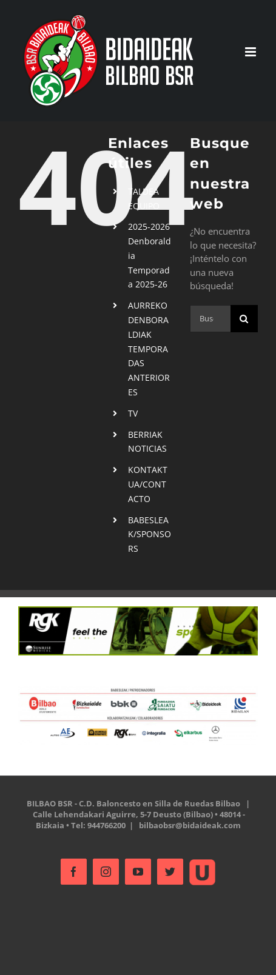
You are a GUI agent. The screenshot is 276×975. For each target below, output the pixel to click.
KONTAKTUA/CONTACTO (147, 484)
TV (133, 413)
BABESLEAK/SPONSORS (149, 534)
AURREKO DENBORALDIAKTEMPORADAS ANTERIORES (149, 349)
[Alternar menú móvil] (251, 51)
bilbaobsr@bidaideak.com (190, 825)
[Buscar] (244, 318)
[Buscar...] (210, 318)
